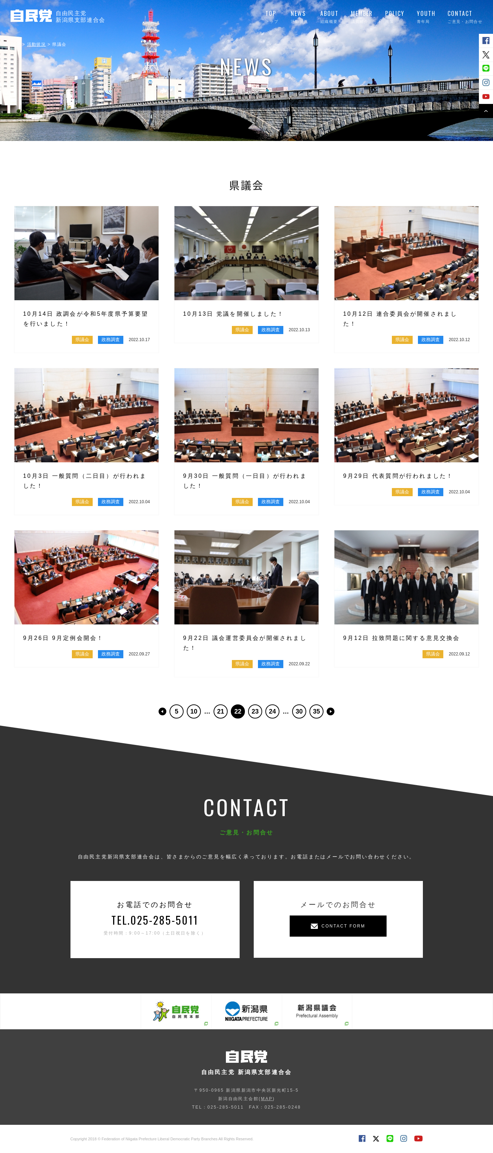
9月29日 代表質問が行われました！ (398, 476)
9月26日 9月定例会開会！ (63, 638)
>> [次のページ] (330, 711)
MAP (266, 1098)
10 (193, 711)
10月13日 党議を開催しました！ (233, 314)
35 (316, 711)
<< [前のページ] (162, 711)
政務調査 (110, 339)
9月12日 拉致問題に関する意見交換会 (401, 638)
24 (272, 711)
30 (299, 711)
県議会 (82, 339)
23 (255, 711)
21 (220, 711)
